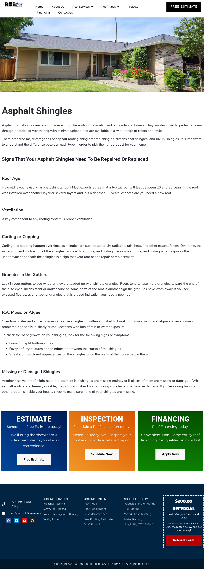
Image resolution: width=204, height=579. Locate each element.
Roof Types (110, 7)
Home (39, 6)
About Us (58, 6)
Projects (132, 6)
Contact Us (65, 12)
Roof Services (82, 7)
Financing (43, 12)
